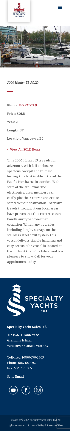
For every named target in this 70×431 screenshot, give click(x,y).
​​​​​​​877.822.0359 (28, 105)
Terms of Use (55, 425)
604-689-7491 (28, 363)
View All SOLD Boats (25, 149)
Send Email (15, 376)
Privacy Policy (36, 425)
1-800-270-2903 (33, 357)
